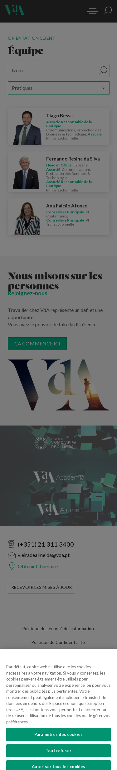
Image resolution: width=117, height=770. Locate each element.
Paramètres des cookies (58, 741)
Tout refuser (58, 757)
